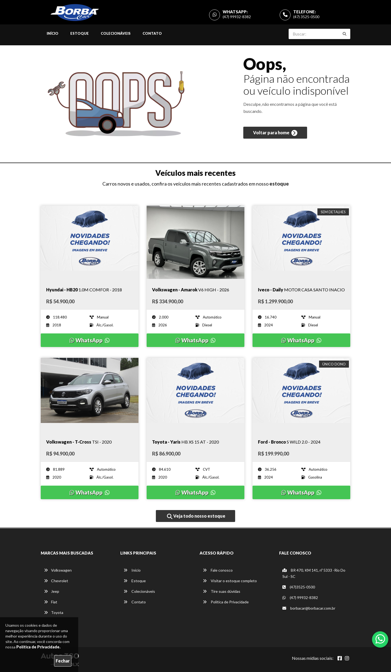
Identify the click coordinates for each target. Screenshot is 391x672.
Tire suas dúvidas (221, 591)
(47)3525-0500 (298, 587)
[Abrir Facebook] (340, 658)
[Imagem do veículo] (89, 242)
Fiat (50, 602)
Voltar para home (275, 133)
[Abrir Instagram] (347, 658)
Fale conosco (218, 570)
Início (52, 33)
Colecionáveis (116, 33)
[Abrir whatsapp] (380, 638)
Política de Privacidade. (38, 647)
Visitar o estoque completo (230, 580)
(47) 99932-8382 (237, 16)
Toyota (53, 612)
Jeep (51, 591)
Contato (152, 33)
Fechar (63, 660)
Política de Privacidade (226, 602)
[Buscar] (344, 34)
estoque (279, 184)
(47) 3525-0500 (306, 16)
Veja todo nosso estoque (196, 516)
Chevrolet (56, 580)
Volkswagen (58, 570)
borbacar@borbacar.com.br (308, 608)
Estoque (79, 33)
